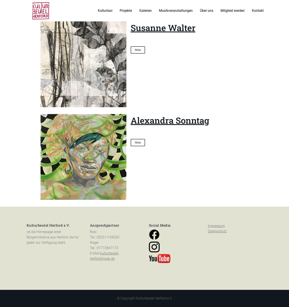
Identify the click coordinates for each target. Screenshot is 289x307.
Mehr (138, 49)
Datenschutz (217, 231)
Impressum (216, 226)
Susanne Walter (163, 27)
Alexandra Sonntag (170, 120)
